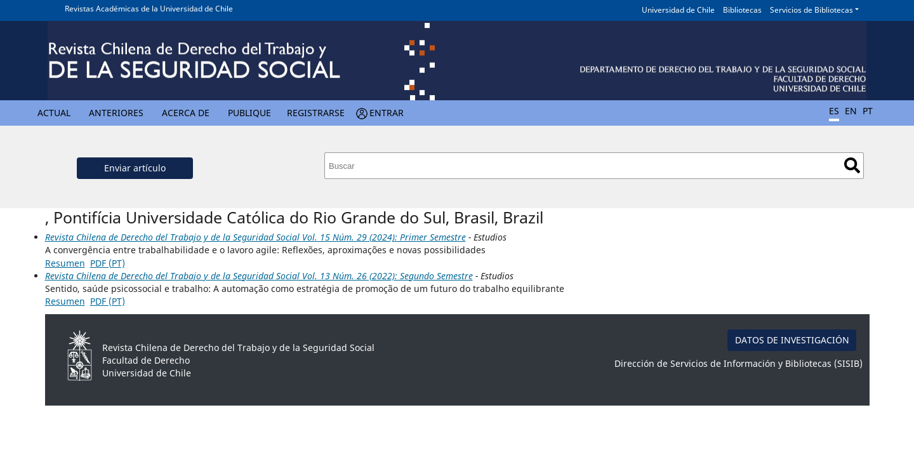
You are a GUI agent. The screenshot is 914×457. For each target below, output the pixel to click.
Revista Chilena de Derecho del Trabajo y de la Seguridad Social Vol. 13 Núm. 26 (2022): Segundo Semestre (259, 276)
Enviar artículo (135, 168)
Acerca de (185, 113)
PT (868, 111)
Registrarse (316, 113)
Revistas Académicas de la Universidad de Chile (149, 8)
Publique (249, 113)
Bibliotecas (742, 9)
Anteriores (116, 113)
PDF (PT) (107, 263)
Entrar (386, 113)
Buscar (852, 165)
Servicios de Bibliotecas (811, 9)
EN (851, 111)
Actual (53, 113)
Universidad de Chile (678, 9)
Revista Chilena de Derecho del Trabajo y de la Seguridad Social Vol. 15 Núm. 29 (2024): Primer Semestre (255, 237)
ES (834, 111)
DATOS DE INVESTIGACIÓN (792, 340)
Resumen (65, 263)
